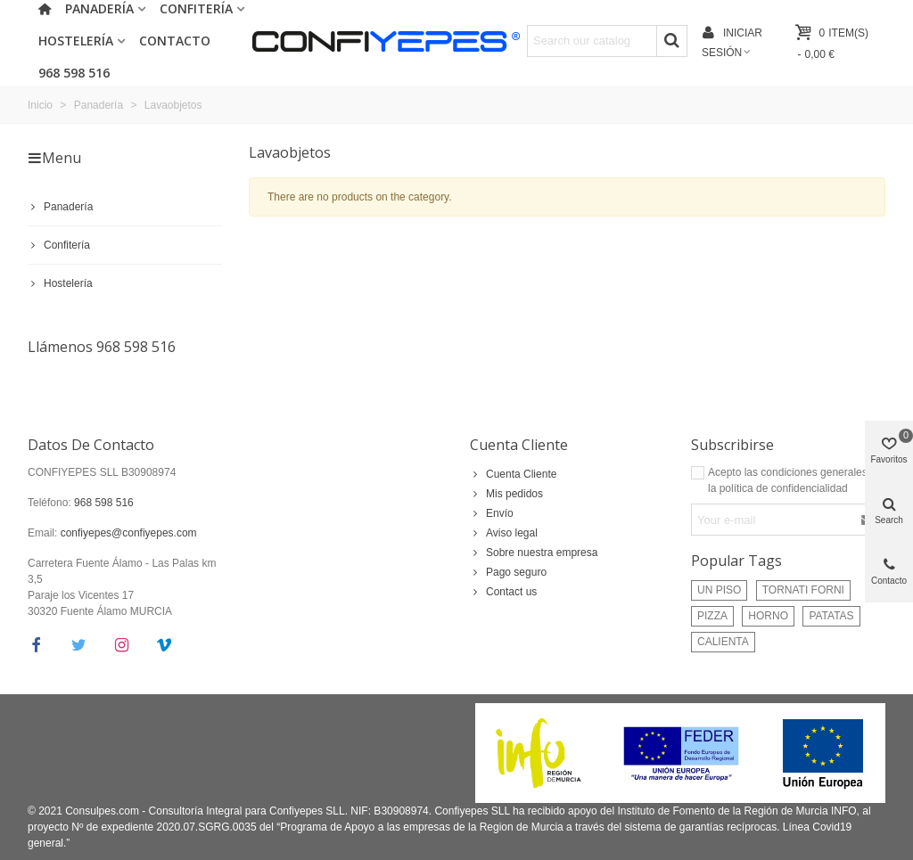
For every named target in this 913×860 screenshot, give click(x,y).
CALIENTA (723, 641)
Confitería (59, 245)
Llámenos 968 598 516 (102, 346)
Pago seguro (508, 572)
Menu (54, 158)
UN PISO (719, 590)
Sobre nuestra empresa (533, 553)
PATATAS (831, 616)
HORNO (768, 616)
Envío (492, 513)
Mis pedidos (506, 494)
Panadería (60, 207)
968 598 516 (74, 72)
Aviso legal (504, 533)
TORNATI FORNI (803, 590)
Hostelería (75, 40)
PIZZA (712, 616)
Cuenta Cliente (519, 445)
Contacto (174, 40)
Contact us (503, 592)
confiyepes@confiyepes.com (129, 533)
